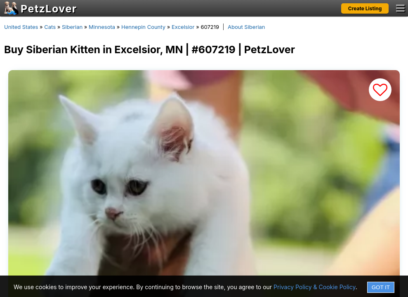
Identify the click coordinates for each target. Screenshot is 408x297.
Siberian (72, 27)
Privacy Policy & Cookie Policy (315, 286)
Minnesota (102, 27)
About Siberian (246, 27)
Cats (50, 27)
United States (21, 27)
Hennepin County (143, 27)
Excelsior (183, 27)
